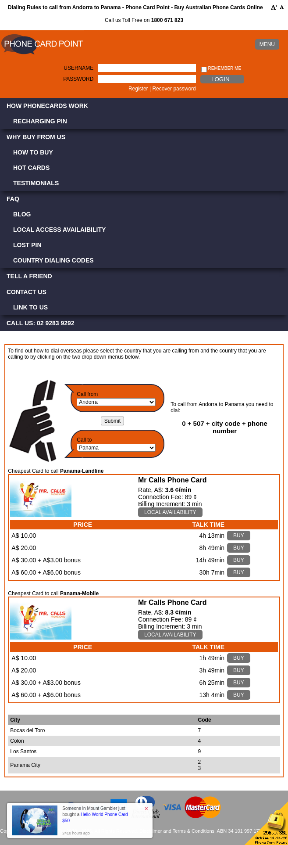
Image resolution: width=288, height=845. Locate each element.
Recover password (174, 89)
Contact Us (26, 291)
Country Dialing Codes (53, 260)
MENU (267, 44)
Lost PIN (27, 244)
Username (78, 68)
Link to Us (30, 307)
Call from (87, 394)
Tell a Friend (29, 276)
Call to (84, 440)
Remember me (221, 69)
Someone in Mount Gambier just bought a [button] (95, 814)
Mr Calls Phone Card (172, 480)
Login (220, 79)
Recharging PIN (40, 121)
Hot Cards (31, 167)
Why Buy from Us (36, 136)
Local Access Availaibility (59, 229)
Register (138, 89)
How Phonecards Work (47, 105)
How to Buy (33, 152)
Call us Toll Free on (144, 20)
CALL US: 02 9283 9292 (41, 323)
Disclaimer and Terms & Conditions (176, 831)
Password (78, 79)
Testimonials (36, 183)
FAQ (13, 198)
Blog (22, 214)
